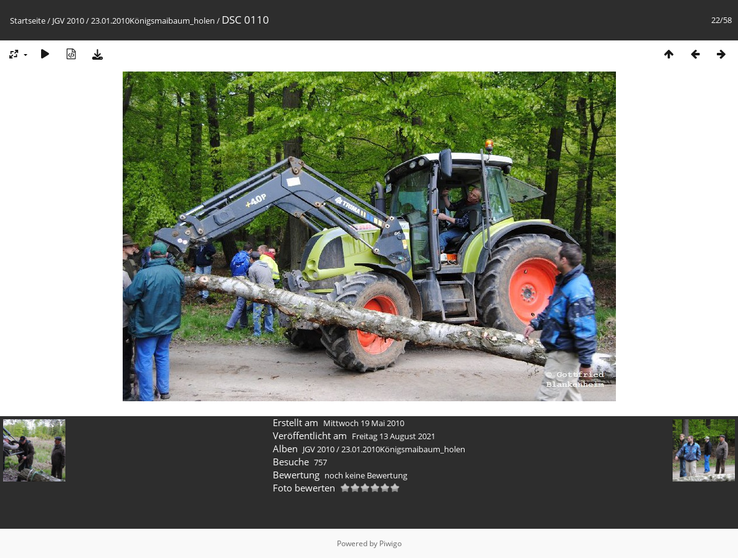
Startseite (27, 20)
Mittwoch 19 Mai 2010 (363, 423)
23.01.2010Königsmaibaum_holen (153, 20)
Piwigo (390, 543)
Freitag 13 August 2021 (393, 436)
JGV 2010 (68, 20)
